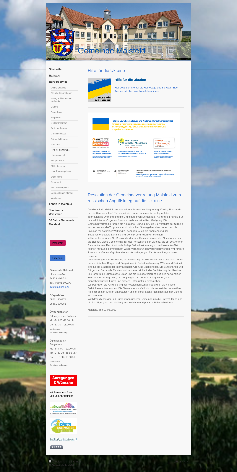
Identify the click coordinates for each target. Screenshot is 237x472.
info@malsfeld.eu (60, 287)
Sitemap (76, 461)
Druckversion (59, 461)
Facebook (57, 258)
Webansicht (181, 461)
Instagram (57, 243)
